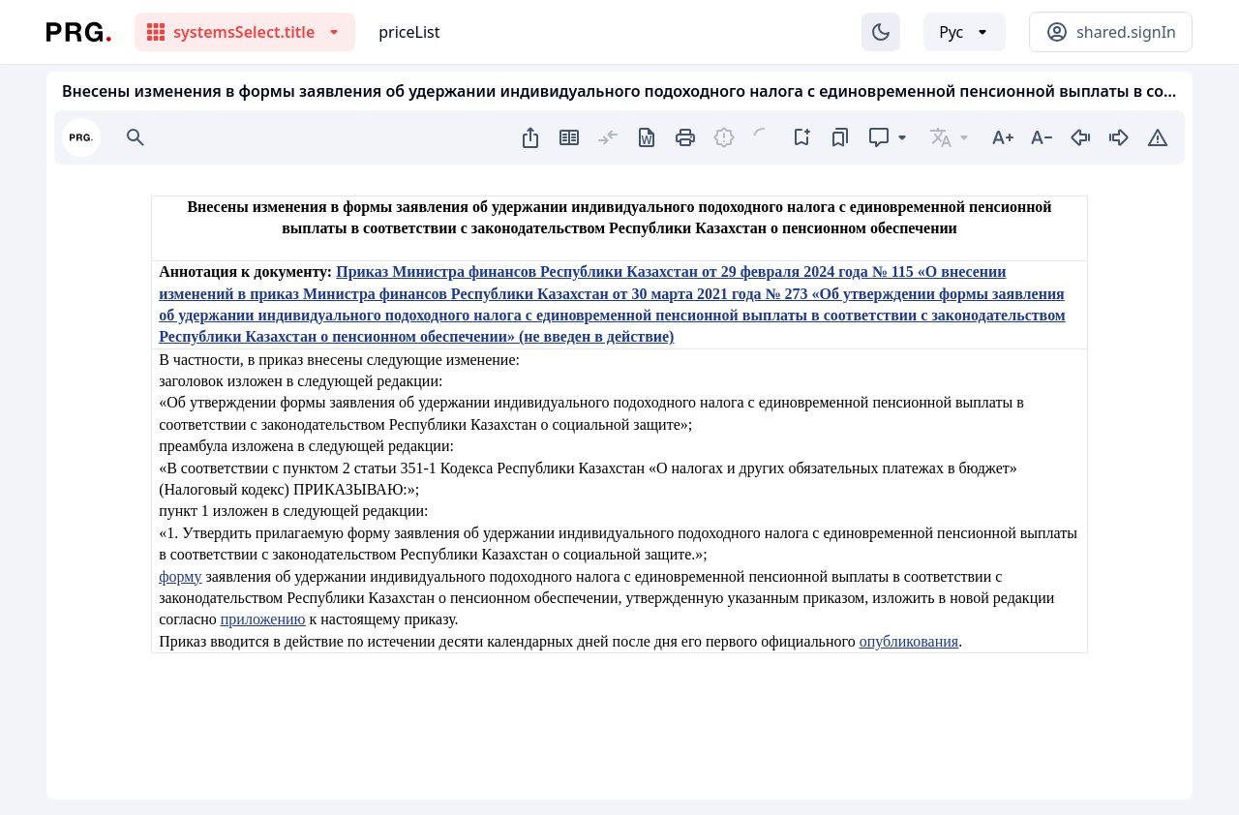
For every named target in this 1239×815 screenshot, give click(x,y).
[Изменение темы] (880, 32)
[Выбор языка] (964, 32)
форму (180, 576)
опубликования (909, 641)
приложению (263, 619)
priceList (408, 32)
